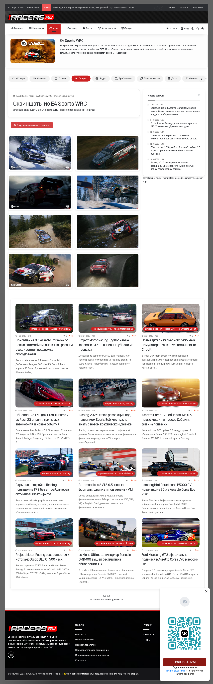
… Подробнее (119, 53)
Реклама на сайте (84, 639)
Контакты (198, 7)
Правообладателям (85, 644)
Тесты (87, 28)
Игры (53, 28)
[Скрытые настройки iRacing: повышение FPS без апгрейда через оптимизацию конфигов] (44, 462)
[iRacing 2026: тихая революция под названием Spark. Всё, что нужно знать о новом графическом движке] (107, 393)
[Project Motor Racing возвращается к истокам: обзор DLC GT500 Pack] (44, 532)
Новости (35, 28)
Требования (123, 78)
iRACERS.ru (19, 96)
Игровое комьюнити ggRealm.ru (106, 599)
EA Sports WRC (72, 41)
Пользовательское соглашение (92, 650)
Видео (101, 78)
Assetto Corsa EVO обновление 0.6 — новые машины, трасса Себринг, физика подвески (168, 420)
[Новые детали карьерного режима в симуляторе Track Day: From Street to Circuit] (171, 318)
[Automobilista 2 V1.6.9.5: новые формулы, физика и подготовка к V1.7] (107, 462)
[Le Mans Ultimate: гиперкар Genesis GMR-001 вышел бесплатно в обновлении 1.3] (107, 532)
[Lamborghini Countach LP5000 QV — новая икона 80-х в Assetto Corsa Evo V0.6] (171, 462)
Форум (126, 28)
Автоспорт (105, 28)
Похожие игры (150, 78)
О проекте (80, 634)
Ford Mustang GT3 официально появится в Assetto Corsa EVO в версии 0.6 (170, 559)
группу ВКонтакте (175, 670)
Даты (172, 78)
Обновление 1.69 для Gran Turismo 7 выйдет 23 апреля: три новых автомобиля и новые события (41, 420)
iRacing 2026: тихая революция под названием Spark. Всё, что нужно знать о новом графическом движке (105, 420)
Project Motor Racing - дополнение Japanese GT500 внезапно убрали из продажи (93, 6)
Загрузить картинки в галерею (32, 125)
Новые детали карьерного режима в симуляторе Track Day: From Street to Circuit (169, 345)
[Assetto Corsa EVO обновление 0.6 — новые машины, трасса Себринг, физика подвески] (171, 393)
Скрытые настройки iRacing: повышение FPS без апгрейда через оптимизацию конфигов (42, 490)
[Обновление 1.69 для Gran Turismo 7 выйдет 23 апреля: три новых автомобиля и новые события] (44, 393)
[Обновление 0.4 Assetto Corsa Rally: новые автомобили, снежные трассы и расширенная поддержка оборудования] (44, 318)
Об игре (18, 78)
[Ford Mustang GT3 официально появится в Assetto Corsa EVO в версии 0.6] (171, 532)
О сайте (184, 7)
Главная (171, 7)
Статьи (70, 28)
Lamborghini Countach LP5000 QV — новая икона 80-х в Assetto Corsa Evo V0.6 (168, 490)
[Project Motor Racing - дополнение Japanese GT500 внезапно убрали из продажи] (107, 318)
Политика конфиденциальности (92, 655)
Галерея (81, 78)
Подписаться (185, 662)
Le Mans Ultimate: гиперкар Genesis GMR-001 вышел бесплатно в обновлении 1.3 (105, 559)
